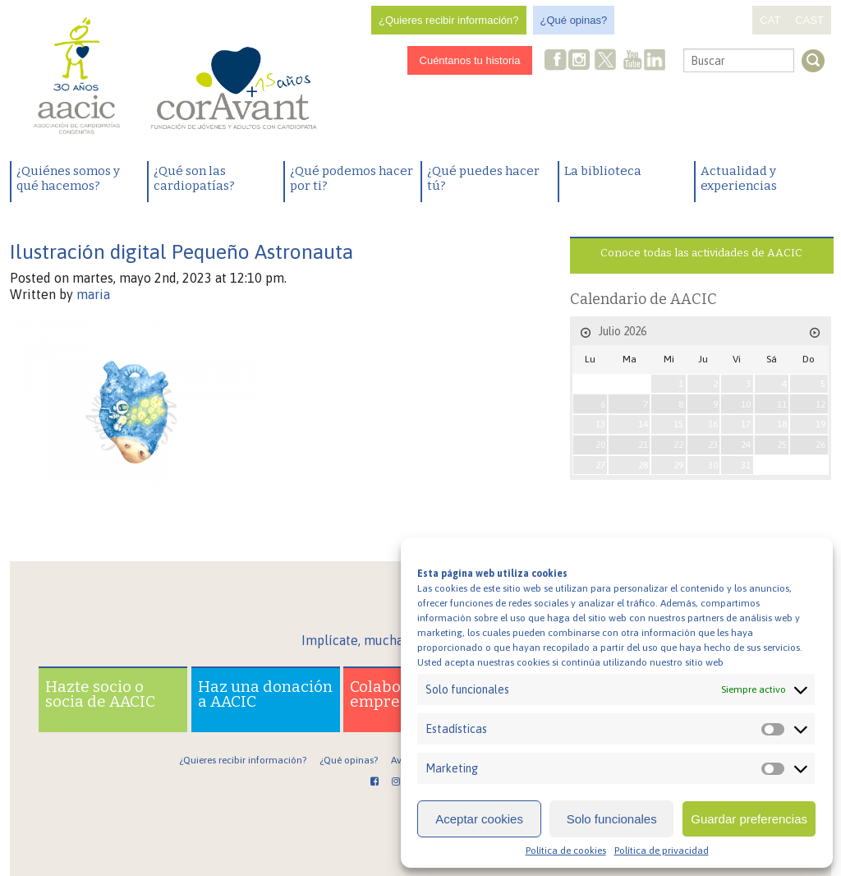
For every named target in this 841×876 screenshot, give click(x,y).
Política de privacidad (661, 850)
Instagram (580, 61)
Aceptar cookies (479, 819)
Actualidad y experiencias (739, 178)
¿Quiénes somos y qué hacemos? (68, 178)
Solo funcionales (612, 819)
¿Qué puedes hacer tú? (483, 178)
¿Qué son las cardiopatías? (194, 178)
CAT (770, 20)
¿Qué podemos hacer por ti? (351, 178)
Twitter (606, 61)
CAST (809, 20)
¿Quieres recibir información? (449, 20)
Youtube (632, 61)
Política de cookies (566, 850)
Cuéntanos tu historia (470, 60)
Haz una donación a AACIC (265, 694)
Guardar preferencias (749, 819)
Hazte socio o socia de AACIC (100, 694)
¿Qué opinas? (574, 20)
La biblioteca (602, 171)
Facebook (556, 61)
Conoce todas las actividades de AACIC (701, 253)
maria (93, 294)
